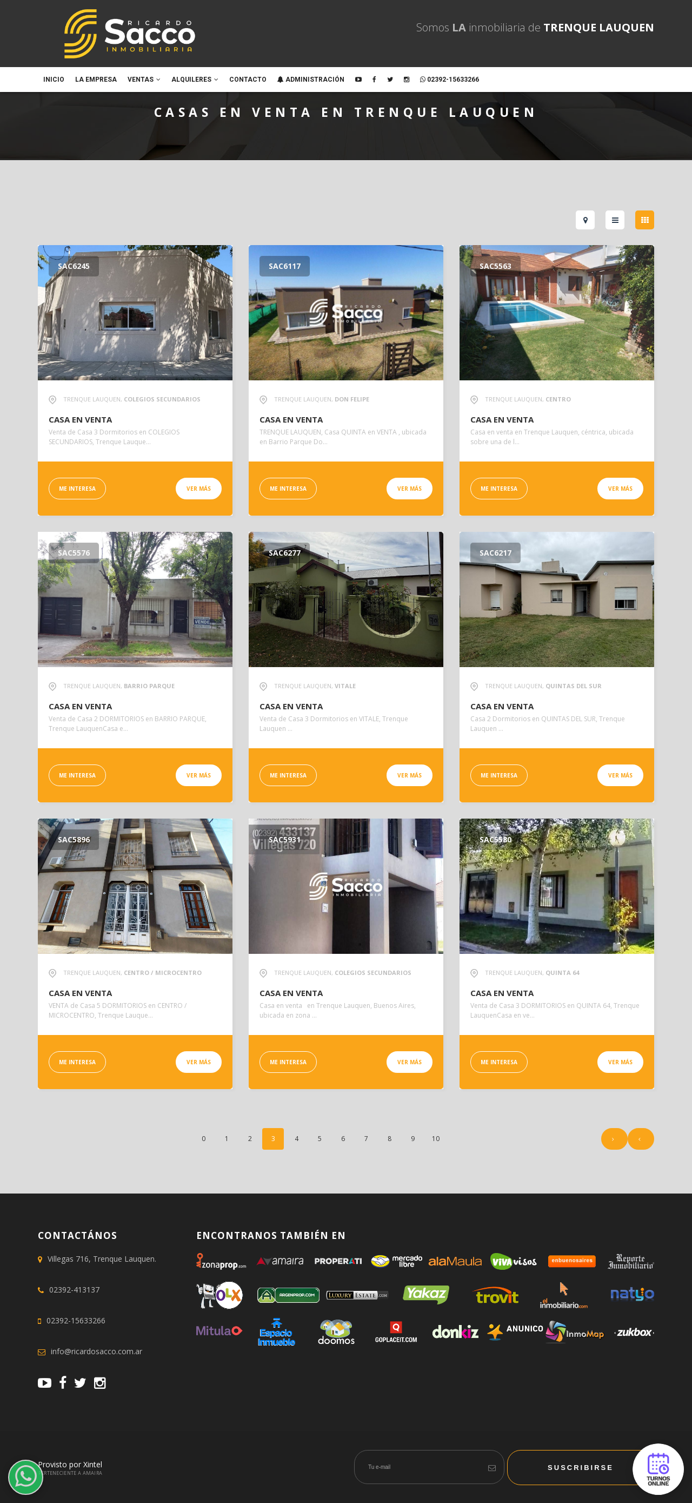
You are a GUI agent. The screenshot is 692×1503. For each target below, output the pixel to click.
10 (436, 1138)
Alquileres (194, 79)
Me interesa (77, 488)
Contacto (248, 79)
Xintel (92, 1464)
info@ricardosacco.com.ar (96, 1351)
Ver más (199, 488)
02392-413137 (74, 1289)
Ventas (144, 79)
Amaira (93, 1472)
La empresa (96, 79)
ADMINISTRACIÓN (310, 79)
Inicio (53, 79)
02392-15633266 (449, 79)
